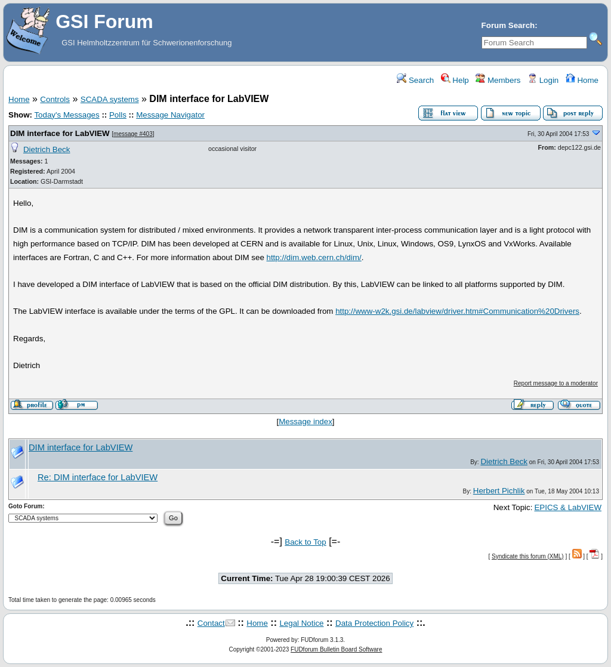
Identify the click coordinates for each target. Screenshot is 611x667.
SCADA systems (110, 99)
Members (498, 80)
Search (415, 80)
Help (455, 80)
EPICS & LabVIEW (567, 507)
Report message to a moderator (556, 383)
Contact (211, 623)
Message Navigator (170, 114)
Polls (117, 114)
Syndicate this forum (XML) (528, 556)
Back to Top (305, 542)
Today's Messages (66, 114)
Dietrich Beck (46, 149)
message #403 (133, 134)
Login (542, 80)
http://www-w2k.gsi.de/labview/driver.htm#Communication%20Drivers (457, 311)
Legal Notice (301, 623)
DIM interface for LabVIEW (60, 133)
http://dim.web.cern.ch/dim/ (314, 257)
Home (582, 80)
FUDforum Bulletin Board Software (336, 649)
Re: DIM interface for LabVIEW (98, 477)
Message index (305, 421)
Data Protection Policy (374, 623)
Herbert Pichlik (499, 490)
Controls (55, 99)
